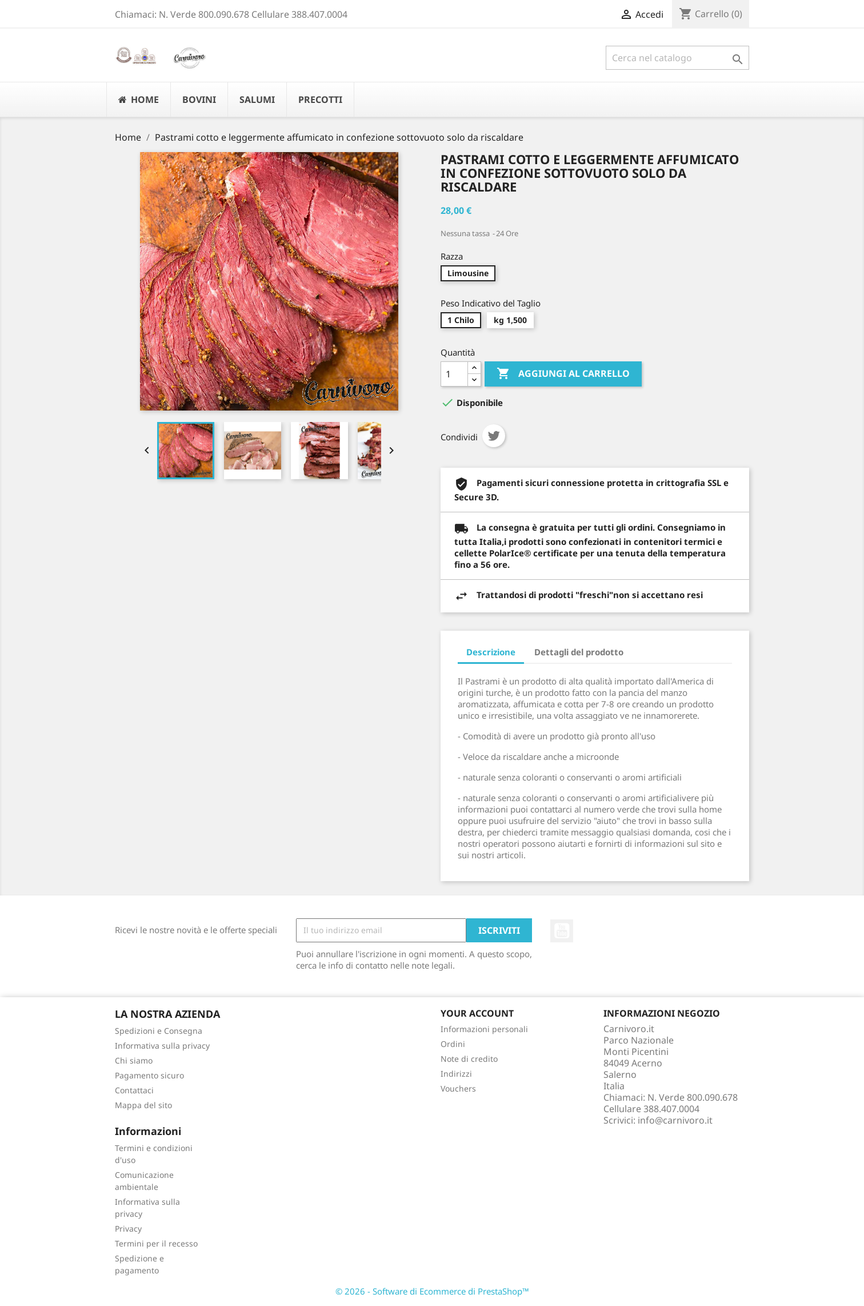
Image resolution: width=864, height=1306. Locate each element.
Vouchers (458, 1088)
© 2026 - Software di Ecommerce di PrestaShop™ (432, 1291)
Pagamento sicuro (149, 1075)
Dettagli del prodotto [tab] (578, 652)
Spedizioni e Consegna (158, 1030)
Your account (477, 1013)
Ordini (453, 1043)
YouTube (561, 930)
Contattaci (134, 1090)
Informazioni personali (484, 1029)
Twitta (493, 435)
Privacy (128, 1228)
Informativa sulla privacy (162, 1045)
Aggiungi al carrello (563, 374)
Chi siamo (134, 1060)
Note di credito (469, 1058)
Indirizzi (456, 1073)
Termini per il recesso (156, 1243)
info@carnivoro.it (675, 1120)
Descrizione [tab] (490, 652)
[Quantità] (454, 374)
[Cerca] (677, 58)
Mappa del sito (143, 1105)
